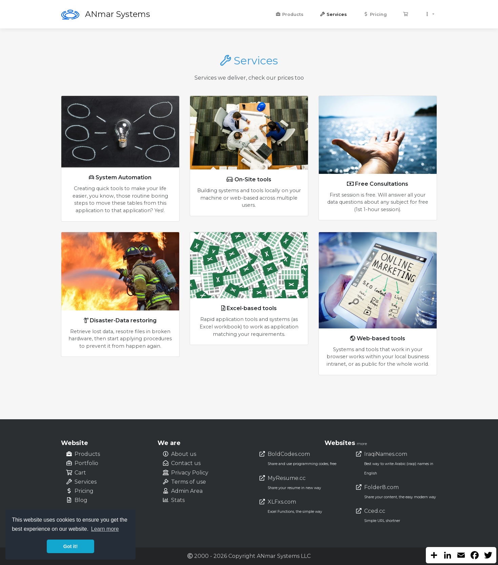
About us (183, 454)
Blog (81, 500)
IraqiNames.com (385, 454)
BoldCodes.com (289, 454)
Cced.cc (374, 511)
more (362, 443)
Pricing (375, 14)
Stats (178, 500)
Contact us (186, 463)
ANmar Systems (117, 14)
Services (333, 14)
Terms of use (188, 482)
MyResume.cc (287, 478)
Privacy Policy (189, 472)
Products (289, 14)
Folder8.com (381, 487)
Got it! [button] (70, 546)
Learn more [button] (105, 529)
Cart (80, 472)
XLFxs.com (282, 502)
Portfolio (86, 463)
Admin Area (187, 491)
